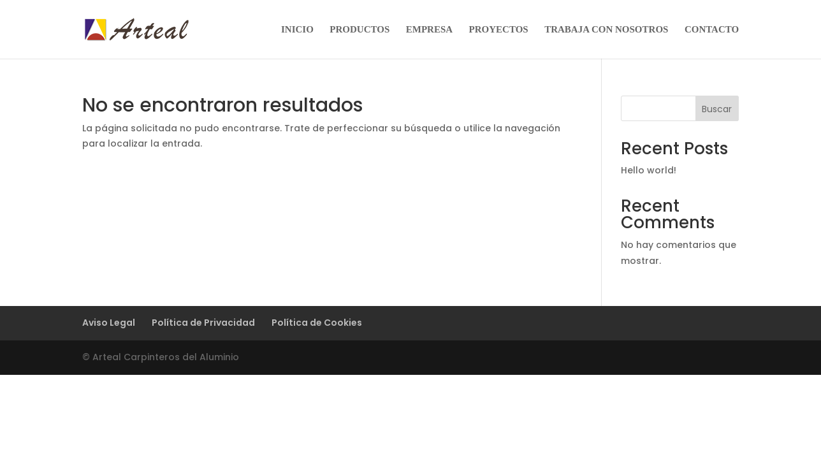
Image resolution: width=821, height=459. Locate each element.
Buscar (717, 109)
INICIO (297, 29)
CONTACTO (712, 29)
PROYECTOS (498, 29)
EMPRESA (429, 29)
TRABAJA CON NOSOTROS (606, 29)
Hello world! (648, 170)
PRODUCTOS (359, 29)
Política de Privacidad (203, 322)
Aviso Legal (108, 322)
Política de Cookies (317, 322)
